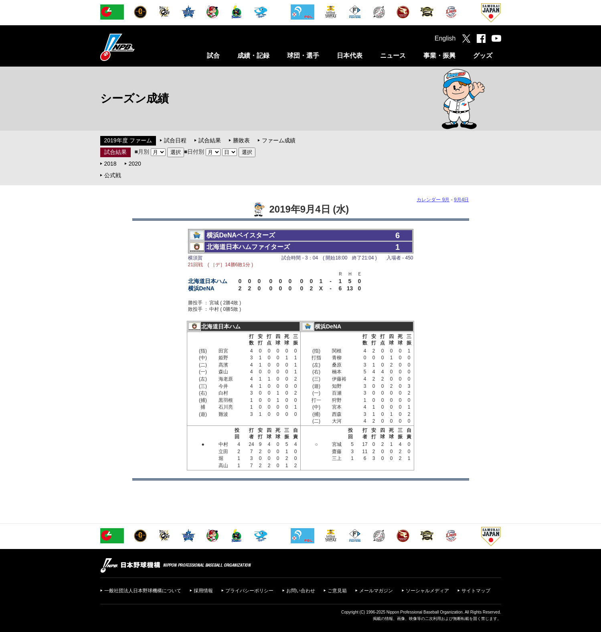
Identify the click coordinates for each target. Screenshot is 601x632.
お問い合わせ (300, 591)
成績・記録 (253, 55)
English (445, 38)
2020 (135, 163)
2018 (110, 163)
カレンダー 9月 (433, 200)
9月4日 (461, 200)
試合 (213, 55)
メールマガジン (376, 591)
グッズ (482, 55)
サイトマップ (475, 591)
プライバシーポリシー (249, 591)
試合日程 (175, 140)
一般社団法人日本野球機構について (142, 591)
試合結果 (209, 140)
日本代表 (349, 55)
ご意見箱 (337, 591)
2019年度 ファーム (128, 140)
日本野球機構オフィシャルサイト (137, 47)
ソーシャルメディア (427, 591)
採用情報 (203, 591)
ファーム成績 (278, 140)
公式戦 (112, 175)
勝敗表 (241, 140)
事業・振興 (439, 55)
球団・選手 (303, 55)
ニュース (393, 55)
